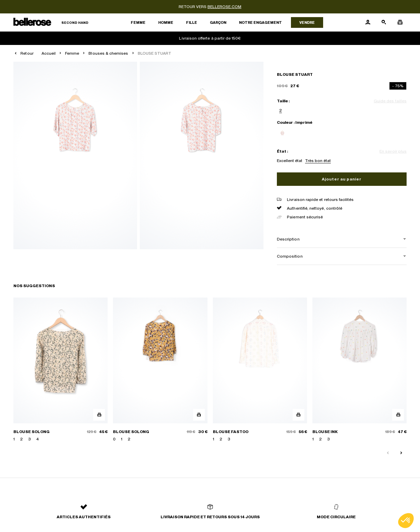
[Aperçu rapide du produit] (99, 415)
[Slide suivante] (401, 453)
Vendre (307, 22)
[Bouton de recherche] (384, 22)
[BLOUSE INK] (359, 370)
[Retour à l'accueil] (50, 23)
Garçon (218, 22)
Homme (165, 22)
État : (282, 151)
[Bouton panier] (400, 22)
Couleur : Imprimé (294, 122)
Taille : (283, 101)
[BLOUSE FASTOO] (260, 370)
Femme (138, 22)
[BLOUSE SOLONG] (60, 370)
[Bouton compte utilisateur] (367, 22)
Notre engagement (260, 22)
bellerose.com (224, 6)
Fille (191, 22)
